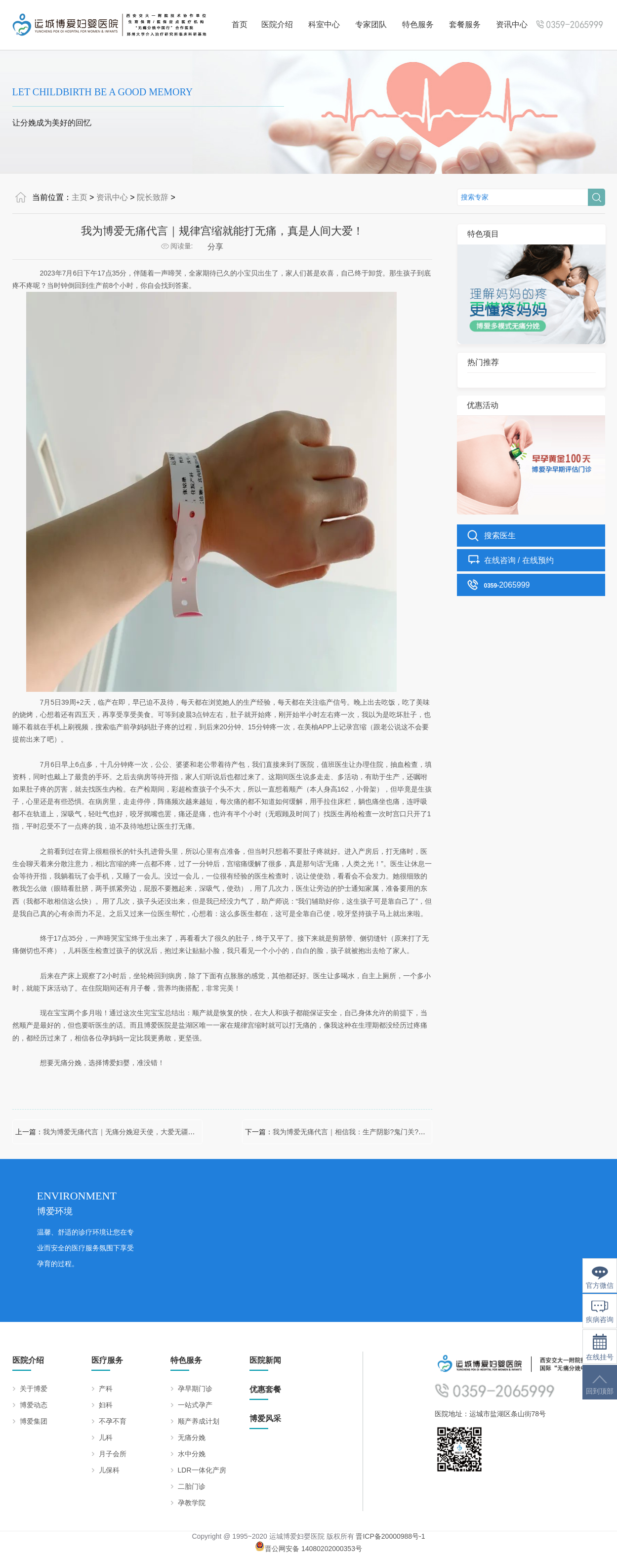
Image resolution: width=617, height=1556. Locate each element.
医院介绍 (277, 24)
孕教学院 (192, 1503)
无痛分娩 (192, 1437)
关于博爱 (33, 1389)
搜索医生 (500, 535)
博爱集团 (33, 1421)
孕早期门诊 (195, 1389)
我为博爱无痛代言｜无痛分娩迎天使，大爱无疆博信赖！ (129, 1132)
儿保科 (109, 1470)
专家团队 (371, 24)
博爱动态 (33, 1405)
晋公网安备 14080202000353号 (308, 1549)
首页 (239, 24)
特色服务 (418, 24)
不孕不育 (112, 1421)
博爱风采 (265, 1418)
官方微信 (600, 1277)
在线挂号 (600, 1347)
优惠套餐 (265, 1389)
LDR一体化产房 (202, 1470)
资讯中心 (512, 24)
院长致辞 (152, 197)
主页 (79, 197)
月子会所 (112, 1454)
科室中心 (324, 24)
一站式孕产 (195, 1405)
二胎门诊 (192, 1486)
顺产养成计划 (198, 1421)
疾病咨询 (600, 1312)
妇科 (106, 1405)
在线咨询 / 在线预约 (519, 560)
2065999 (507, 585)
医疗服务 (107, 1360)
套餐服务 (465, 24)
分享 (215, 246)
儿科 (106, 1437)
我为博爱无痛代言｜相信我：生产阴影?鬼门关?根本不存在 (363, 1132)
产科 (106, 1389)
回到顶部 (600, 1385)
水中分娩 (192, 1454)
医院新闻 (265, 1360)
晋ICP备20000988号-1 (390, 1536)
